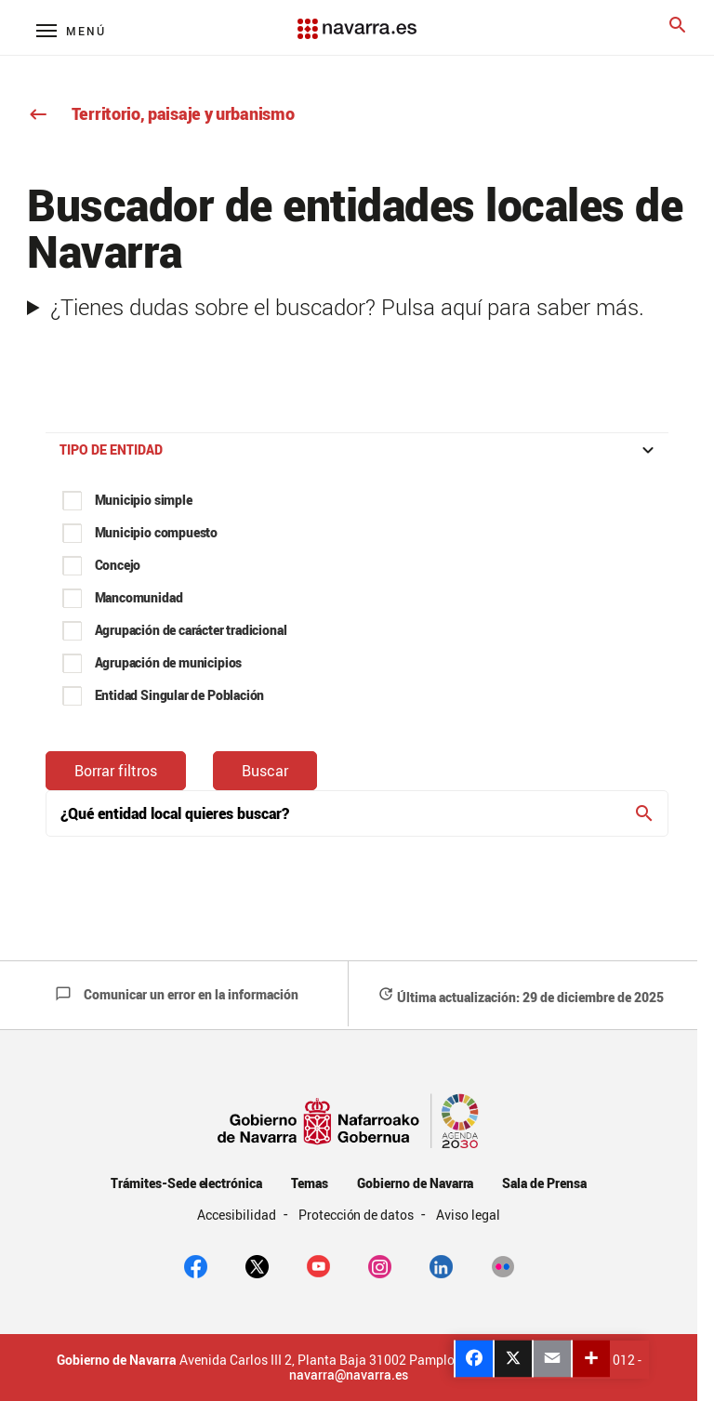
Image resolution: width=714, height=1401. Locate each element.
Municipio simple (143, 500)
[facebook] (195, 1264)
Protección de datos (357, 1214)
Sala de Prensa (544, 1183)
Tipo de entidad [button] (359, 450)
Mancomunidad (139, 597)
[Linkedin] (441, 1264)
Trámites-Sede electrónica (186, 1183)
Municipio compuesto (156, 532)
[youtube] (318, 1264)
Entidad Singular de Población (180, 695)
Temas (309, 1183)
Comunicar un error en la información (176, 994)
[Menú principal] (71, 30)
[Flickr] (502, 1264)
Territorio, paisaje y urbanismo (160, 113)
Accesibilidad (238, 1214)
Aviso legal (468, 1214)
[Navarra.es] (357, 19)
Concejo (118, 565)
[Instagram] (379, 1264)
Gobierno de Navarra (415, 1183)
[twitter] (257, 1264)
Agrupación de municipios (169, 662)
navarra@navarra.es (348, 1375)
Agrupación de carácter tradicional (191, 630)
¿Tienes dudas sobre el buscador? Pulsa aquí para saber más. (347, 307)
